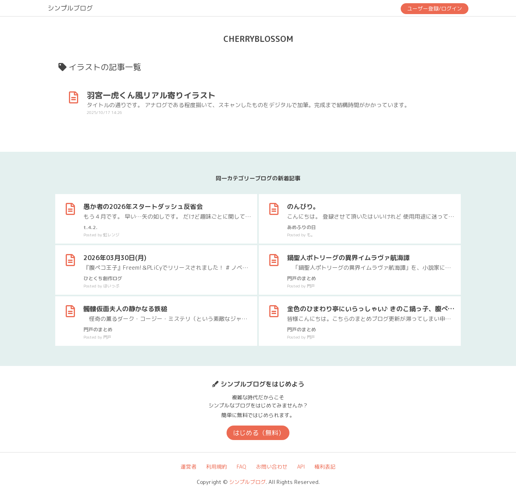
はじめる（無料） (259, 432)
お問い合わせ (271, 466)
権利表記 (324, 466)
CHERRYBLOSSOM (258, 38)
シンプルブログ (70, 8)
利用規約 (216, 466)
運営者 (188, 466)
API (301, 466)
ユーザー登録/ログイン (434, 8)
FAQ (241, 466)
